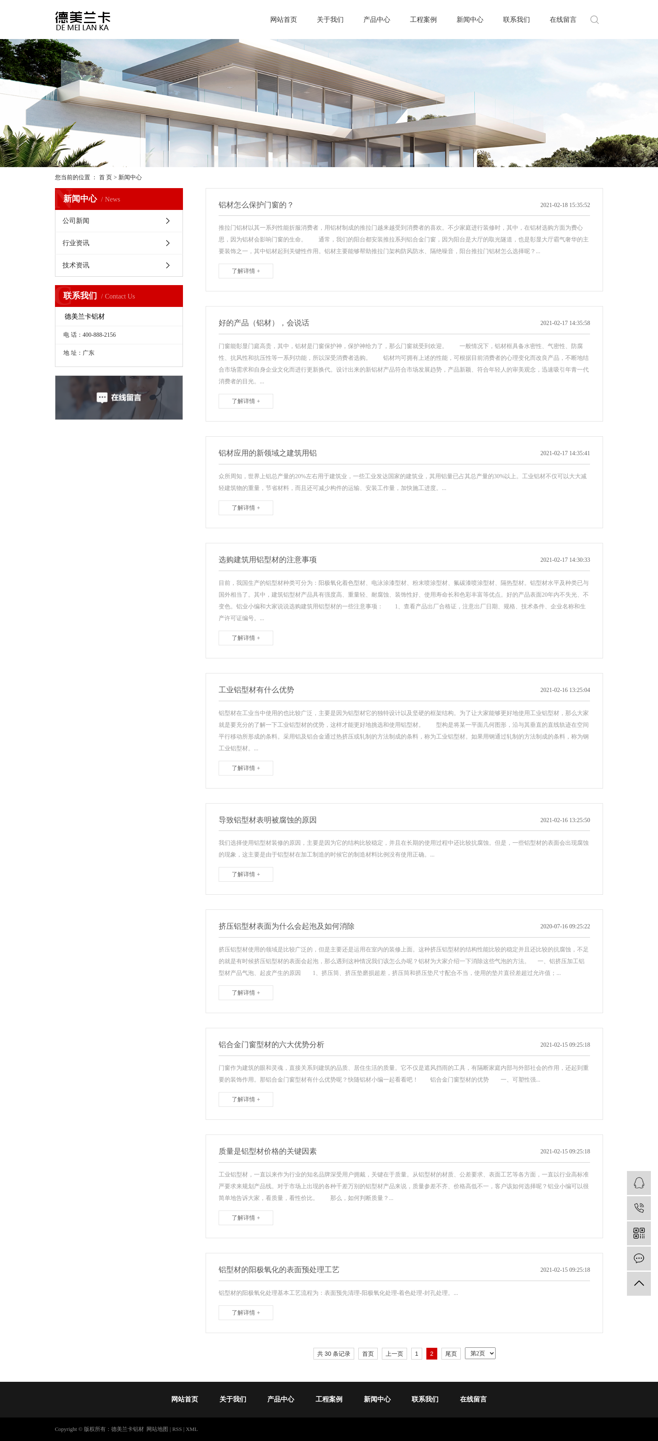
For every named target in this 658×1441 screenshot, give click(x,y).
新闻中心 (470, 19)
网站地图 (157, 1429)
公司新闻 (76, 220)
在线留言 (563, 19)
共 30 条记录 (333, 1353)
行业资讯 (76, 242)
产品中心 (376, 19)
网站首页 (283, 19)
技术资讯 (76, 265)
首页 (368, 1353)
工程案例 (423, 19)
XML (192, 1429)
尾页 (451, 1353)
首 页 (105, 177)
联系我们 (516, 19)
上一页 (394, 1353)
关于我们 (330, 19)
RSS (177, 1429)
